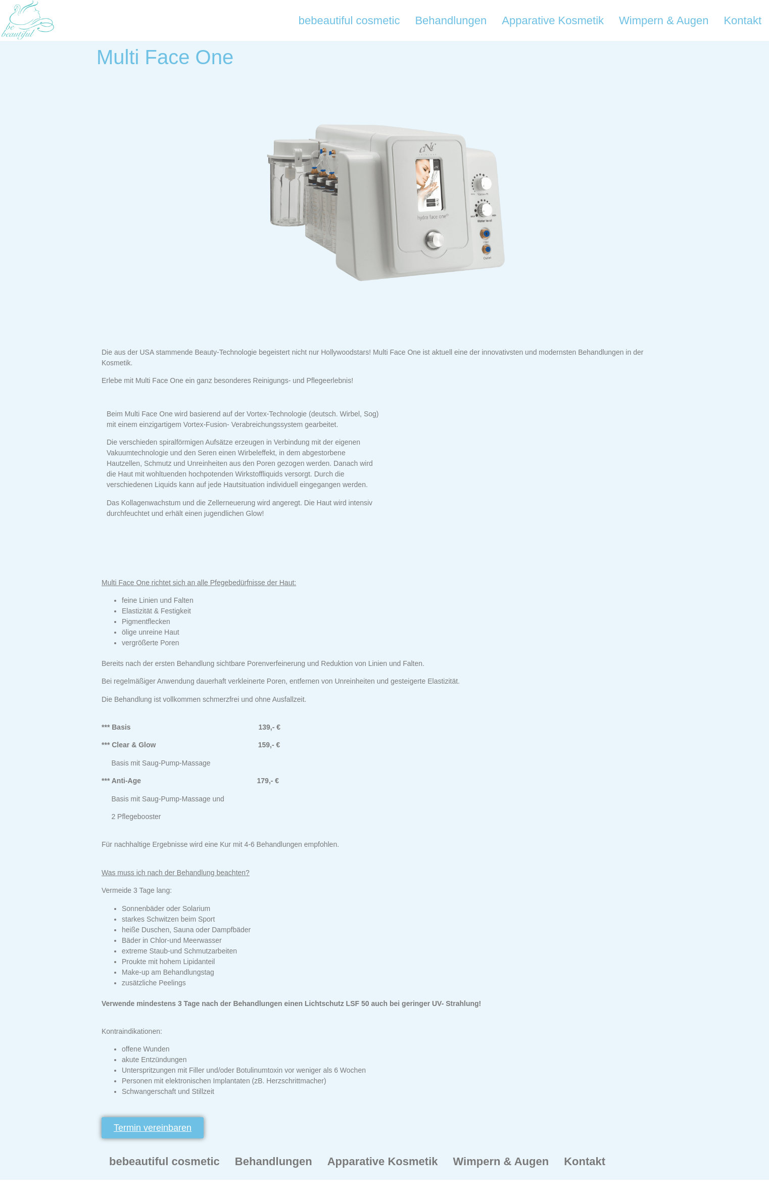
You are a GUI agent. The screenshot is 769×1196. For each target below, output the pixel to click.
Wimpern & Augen (663, 20)
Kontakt (742, 20)
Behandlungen (451, 20)
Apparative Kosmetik (553, 20)
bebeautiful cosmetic (349, 20)
